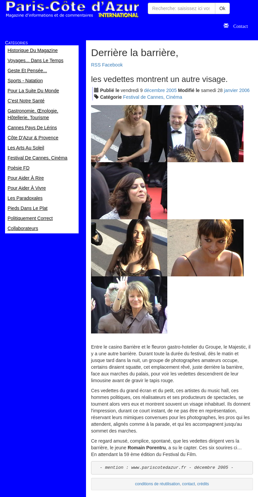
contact (188, 484)
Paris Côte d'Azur (72, 9)
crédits (203, 484)
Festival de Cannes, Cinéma (152, 97)
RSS (96, 64)
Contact (238, 25)
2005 (171, 90)
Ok (222, 8)
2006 (244, 90)
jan (231, 90)
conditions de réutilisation (157, 484)
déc (154, 90)
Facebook (112, 64)
